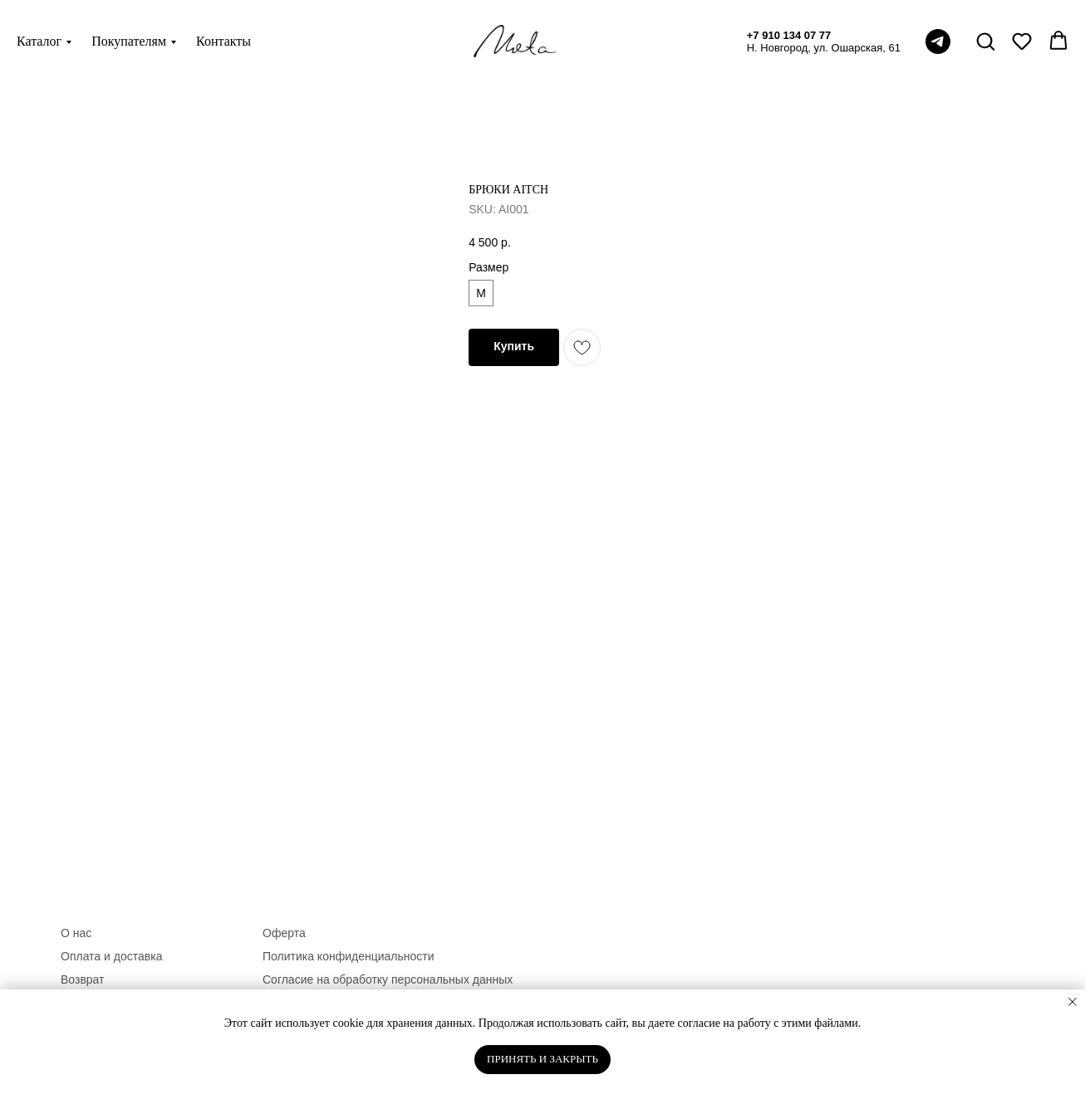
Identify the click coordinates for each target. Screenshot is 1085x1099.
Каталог (39, 41)
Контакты (223, 41)
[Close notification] (1072, 1002)
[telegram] (937, 41)
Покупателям (128, 41)
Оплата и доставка (111, 956)
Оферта (284, 933)
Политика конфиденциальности (348, 956)
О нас (76, 933)
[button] (985, 41)
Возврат (83, 979)
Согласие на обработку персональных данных (388, 979)
